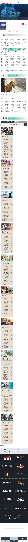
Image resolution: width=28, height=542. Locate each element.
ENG (19, 2)
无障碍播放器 (17, 517)
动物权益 (7, 70)
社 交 (22, 449)
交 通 (8, 449)
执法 (16, 70)
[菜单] (26, 2)
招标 (19, 514)
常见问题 (18, 515)
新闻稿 (8, 514)
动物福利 (12, 70)
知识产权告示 (9, 515)
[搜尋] (23, 2)
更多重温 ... (2, 445)
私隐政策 (8, 517)
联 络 (8, 451)
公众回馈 (22, 452)
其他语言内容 (13, 518)
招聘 (13, 514)
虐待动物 (20, 70)
